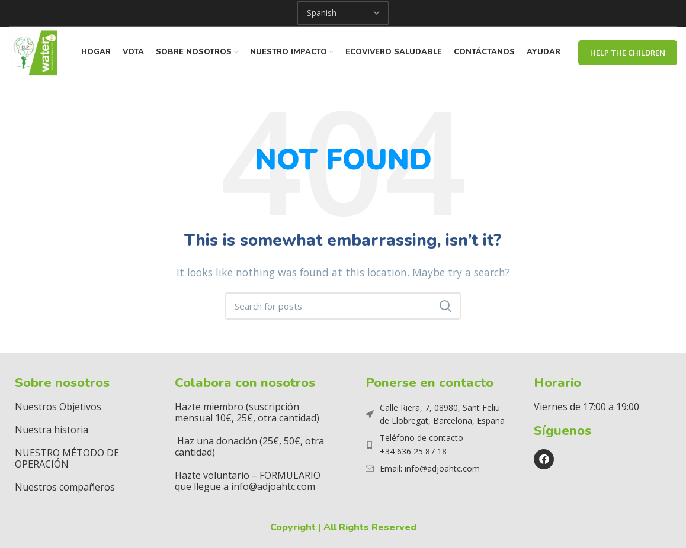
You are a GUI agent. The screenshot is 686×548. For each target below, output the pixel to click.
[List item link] (436, 446)
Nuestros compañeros (65, 488)
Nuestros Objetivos (58, 407)
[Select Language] (343, 13)
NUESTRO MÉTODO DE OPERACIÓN (67, 459)
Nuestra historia (51, 430)
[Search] (343, 307)
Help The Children (627, 53)
